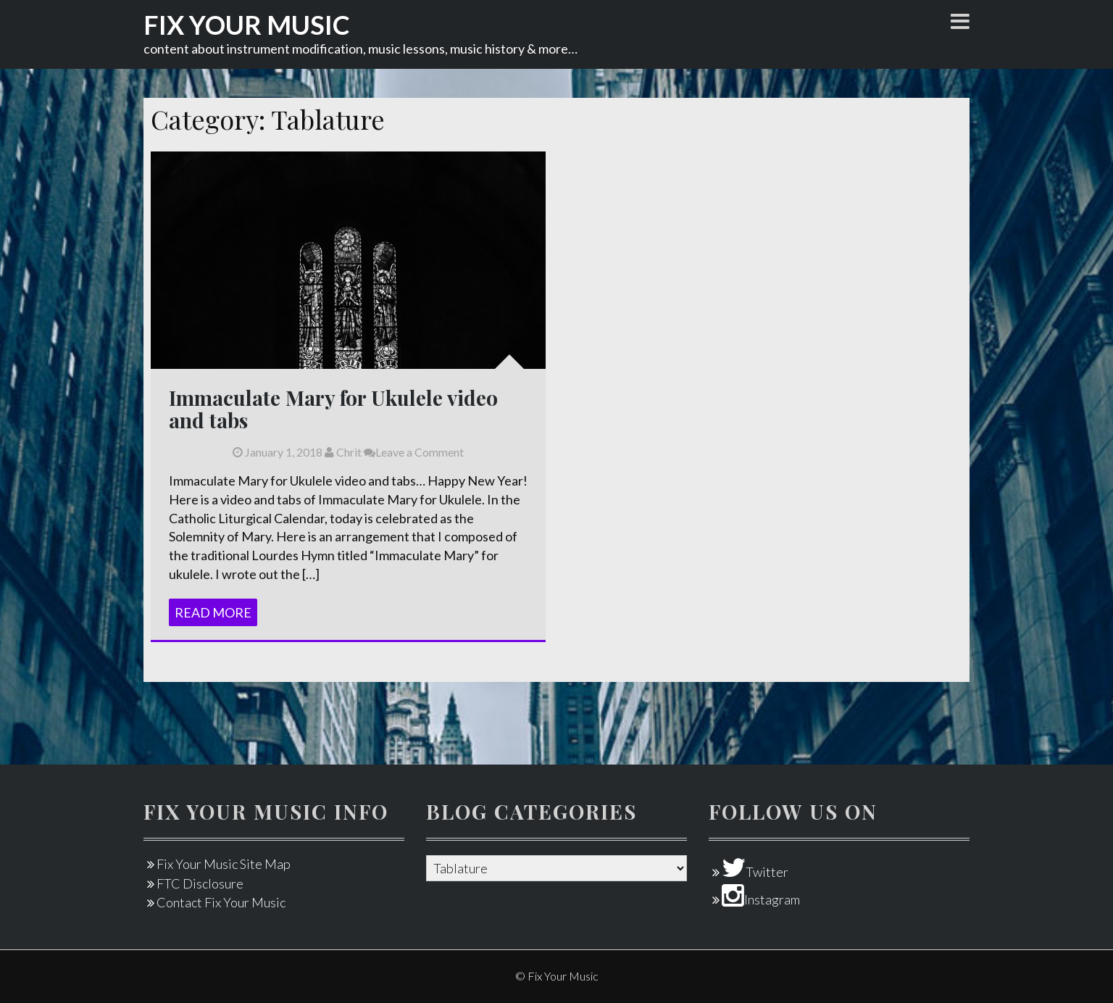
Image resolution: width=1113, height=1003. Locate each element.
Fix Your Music (246, 25)
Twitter (755, 872)
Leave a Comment (414, 452)
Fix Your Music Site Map (224, 864)
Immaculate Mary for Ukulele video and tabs (333, 408)
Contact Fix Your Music (221, 902)
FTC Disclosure (200, 883)
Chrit (343, 452)
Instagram (761, 899)
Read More (213, 612)
